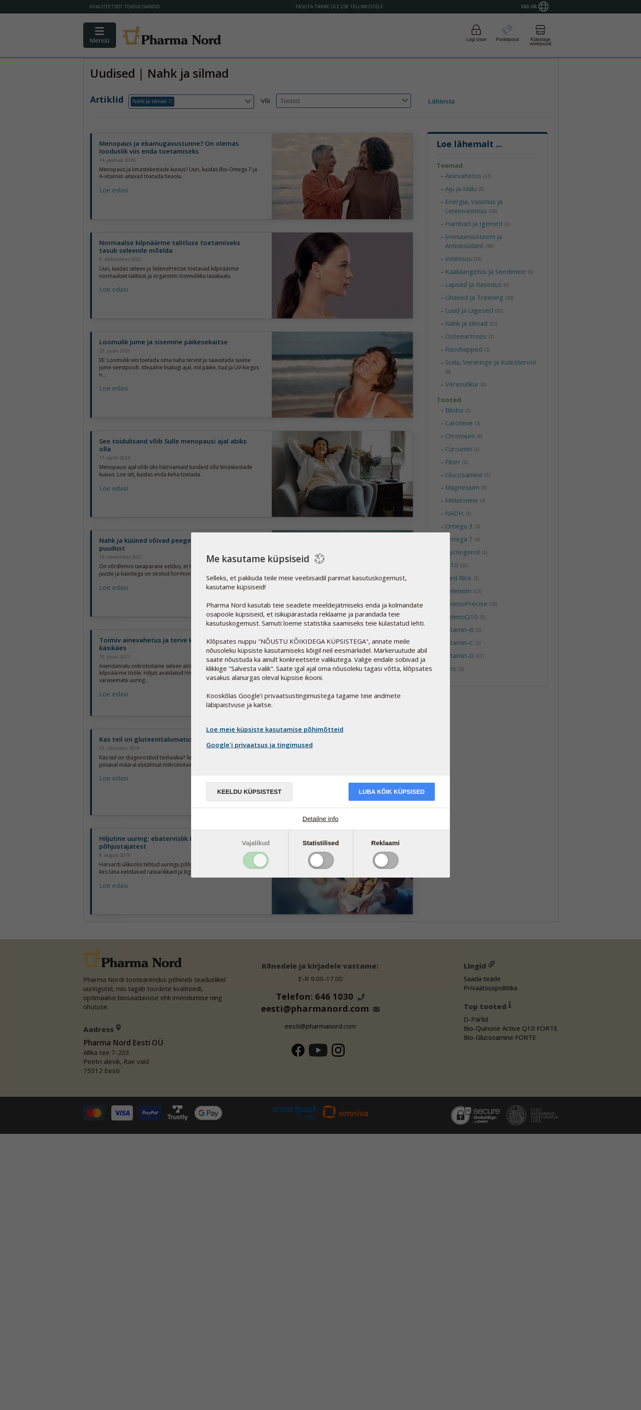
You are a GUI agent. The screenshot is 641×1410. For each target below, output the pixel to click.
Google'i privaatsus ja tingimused (260, 744)
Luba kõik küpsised (392, 791)
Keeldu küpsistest (249, 791)
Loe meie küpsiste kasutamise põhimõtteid (274, 729)
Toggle (256, 860)
